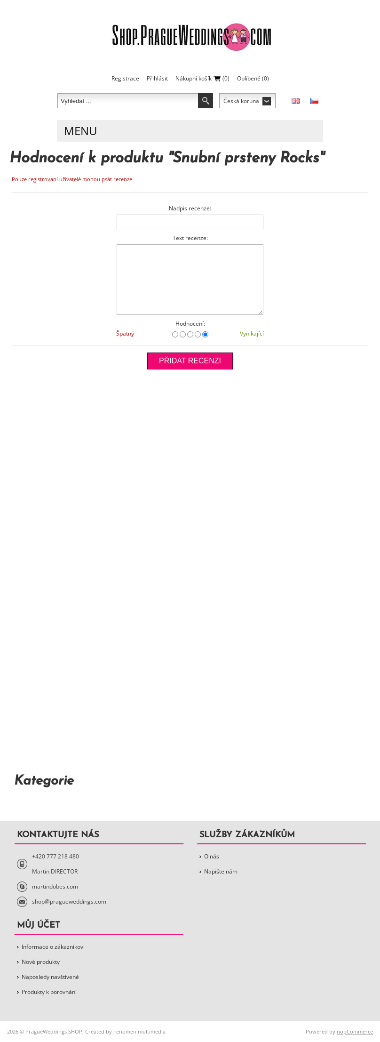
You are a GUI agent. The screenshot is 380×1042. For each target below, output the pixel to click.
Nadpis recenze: (190, 208)
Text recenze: (190, 238)
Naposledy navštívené (50, 977)
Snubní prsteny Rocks (246, 158)
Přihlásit (157, 78)
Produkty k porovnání (49, 992)
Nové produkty (41, 962)
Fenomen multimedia (139, 1031)
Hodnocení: (190, 324)
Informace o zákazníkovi (53, 947)
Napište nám (221, 871)
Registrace (125, 78)
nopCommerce (355, 1031)
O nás (211, 856)
